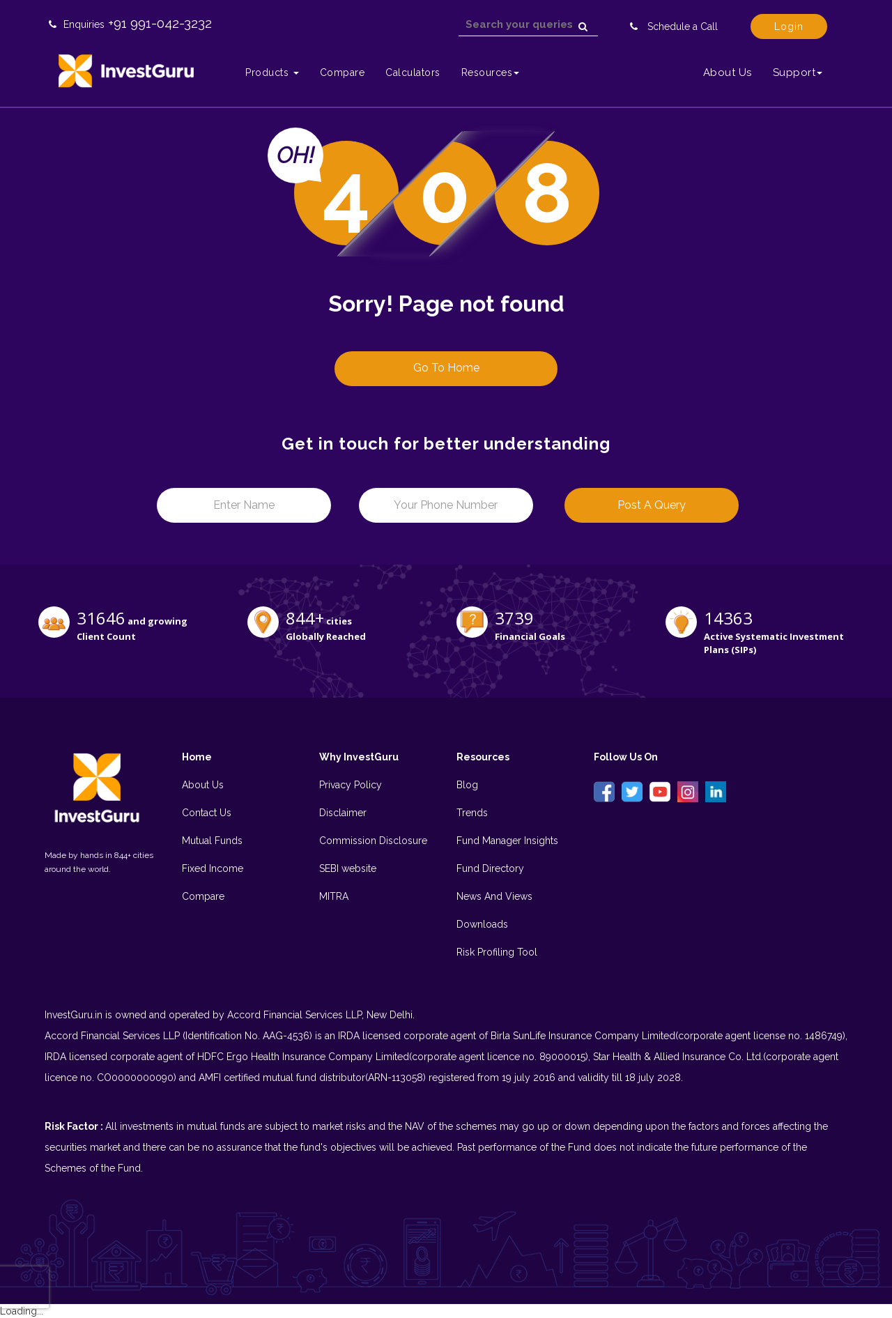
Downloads (482, 924)
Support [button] (798, 72)
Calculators (412, 72)
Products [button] (272, 72)
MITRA (333, 896)
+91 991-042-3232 (160, 23)
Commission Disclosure (373, 840)
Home (197, 757)
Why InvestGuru (359, 757)
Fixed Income (212, 868)
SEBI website (347, 868)
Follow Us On (626, 757)
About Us (727, 72)
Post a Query (651, 505)
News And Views (494, 896)
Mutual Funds (212, 840)
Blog (467, 784)
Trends (472, 812)
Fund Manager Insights (507, 840)
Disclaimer (343, 812)
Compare (342, 72)
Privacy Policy (350, 784)
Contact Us (206, 812)
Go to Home (446, 367)
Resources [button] (490, 72)
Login (788, 26)
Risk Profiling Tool (496, 952)
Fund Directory (490, 868)
